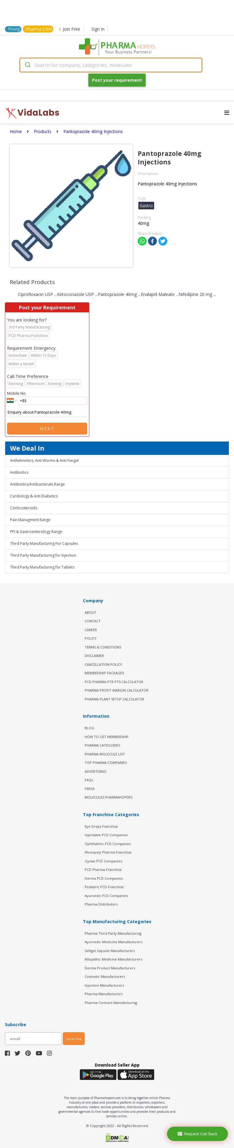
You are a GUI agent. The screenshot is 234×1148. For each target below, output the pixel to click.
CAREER (91, 629)
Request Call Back (198, 1134)
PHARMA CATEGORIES (102, 745)
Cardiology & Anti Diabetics (34, 496)
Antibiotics (19, 472)
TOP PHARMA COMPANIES (106, 762)
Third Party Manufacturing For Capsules (44, 543)
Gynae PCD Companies (103, 861)
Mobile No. (17, 393)
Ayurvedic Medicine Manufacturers (113, 942)
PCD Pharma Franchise (103, 869)
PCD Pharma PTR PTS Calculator (114, 681)
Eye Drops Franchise (101, 826)
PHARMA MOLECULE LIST (105, 754)
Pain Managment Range (30, 519)
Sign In (98, 29)
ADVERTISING (95, 771)
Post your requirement (117, 80)
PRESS (89, 788)
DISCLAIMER (94, 655)
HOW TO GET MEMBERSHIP (107, 736)
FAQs (89, 780)
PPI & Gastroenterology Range (36, 531)
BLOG (89, 728)
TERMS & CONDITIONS (103, 647)
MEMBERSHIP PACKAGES (104, 673)
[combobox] (111, 65)
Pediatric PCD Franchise (104, 887)
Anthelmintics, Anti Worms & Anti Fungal (44, 460)
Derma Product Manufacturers (110, 968)
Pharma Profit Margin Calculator (116, 690)
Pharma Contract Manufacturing (111, 1002)
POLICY (91, 638)
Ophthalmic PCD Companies (108, 843)
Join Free (69, 29)
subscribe (74, 1038)
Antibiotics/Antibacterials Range (37, 484)
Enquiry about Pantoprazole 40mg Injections (47, 412)
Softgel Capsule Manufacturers (110, 950)
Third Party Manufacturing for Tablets (42, 567)
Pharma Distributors (101, 904)
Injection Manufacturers (104, 985)
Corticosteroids (23, 507)
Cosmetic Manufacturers (105, 976)
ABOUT (90, 612)
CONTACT (93, 621)
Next (47, 428)
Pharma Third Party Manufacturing (113, 933)
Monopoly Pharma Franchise (108, 852)
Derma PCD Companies (104, 878)
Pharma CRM (39, 29)
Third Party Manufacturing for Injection (43, 555)
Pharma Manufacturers (103, 994)
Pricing (14, 29)
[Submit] (27, 65)
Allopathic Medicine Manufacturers (113, 959)
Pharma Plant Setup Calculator (114, 699)
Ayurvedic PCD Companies (106, 895)
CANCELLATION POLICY (103, 664)
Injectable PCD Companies (106, 835)
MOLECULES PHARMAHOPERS (108, 797)
